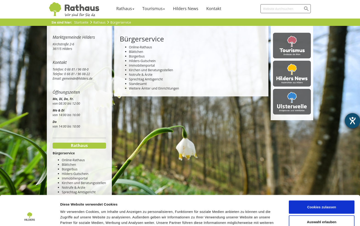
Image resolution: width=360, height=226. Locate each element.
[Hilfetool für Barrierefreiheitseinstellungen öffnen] (352, 120)
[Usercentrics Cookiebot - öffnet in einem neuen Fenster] (30, 217)
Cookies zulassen (321, 181)
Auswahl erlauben (321, 196)
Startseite (81, 22)
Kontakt (213, 8)
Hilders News (185, 8)
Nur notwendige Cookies (321, 211)
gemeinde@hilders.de (77, 78)
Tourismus (152, 8)
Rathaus (124, 8)
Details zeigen (244, 217)
